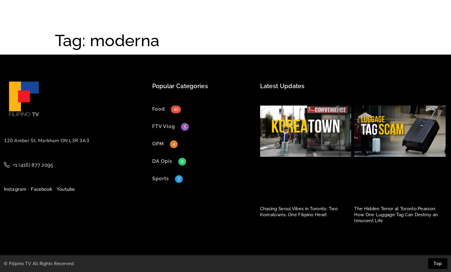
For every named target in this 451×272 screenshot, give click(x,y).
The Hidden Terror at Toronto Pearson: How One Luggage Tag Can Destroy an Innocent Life (396, 214)
